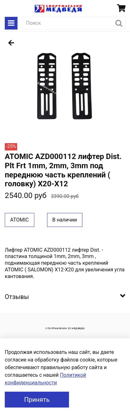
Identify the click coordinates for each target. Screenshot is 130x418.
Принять (37, 399)
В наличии (64, 220)
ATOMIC (19, 220)
